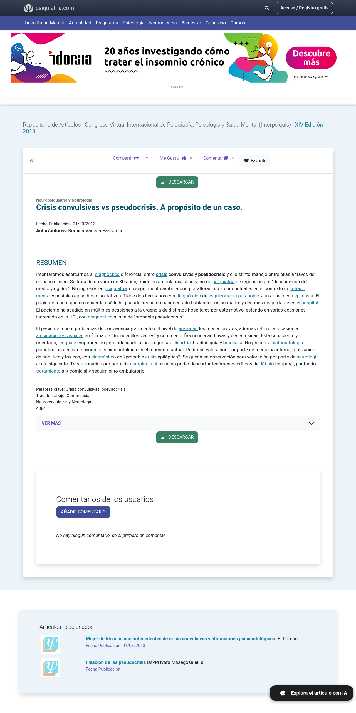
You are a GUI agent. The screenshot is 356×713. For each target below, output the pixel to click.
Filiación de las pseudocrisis (116, 662)
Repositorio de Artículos (52, 124)
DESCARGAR (177, 182)
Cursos (237, 23)
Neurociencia (163, 23)
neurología (307, 357)
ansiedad (188, 328)
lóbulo (267, 363)
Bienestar (191, 23)
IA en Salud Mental (45, 23)
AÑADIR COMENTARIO (83, 511)
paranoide (248, 295)
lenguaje (67, 342)
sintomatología (287, 342)
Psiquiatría (107, 23)
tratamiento (48, 371)
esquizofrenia (223, 295)
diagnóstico (107, 274)
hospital (309, 302)
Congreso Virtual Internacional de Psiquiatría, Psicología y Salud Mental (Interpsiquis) (188, 124)
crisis (161, 274)
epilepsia (303, 295)
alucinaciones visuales (59, 335)
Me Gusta (177, 158)
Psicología (134, 23)
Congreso (216, 23)
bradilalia (233, 342)
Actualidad (80, 23)
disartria (182, 342)
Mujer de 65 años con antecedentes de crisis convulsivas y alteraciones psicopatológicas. (181, 638)
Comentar (219, 158)
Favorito (255, 160)
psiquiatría (223, 281)
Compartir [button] (129, 158)
